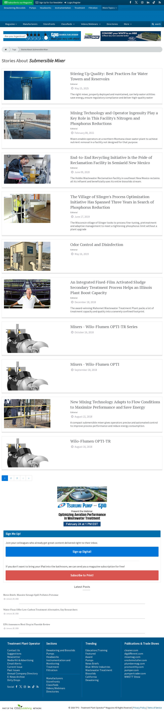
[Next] (23, 478)
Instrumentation (63, 7)
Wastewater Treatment (98, 670)
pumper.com (131, 670)
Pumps (32, 7)
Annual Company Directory (22, 673)
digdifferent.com (133, 653)
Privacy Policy (139, 707)
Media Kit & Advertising (20, 660)
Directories (112, 24)
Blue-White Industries (97, 666)
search (156, 24)
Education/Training (96, 650)
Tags (14, 49)
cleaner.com (131, 650)
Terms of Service (154, 707)
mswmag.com (132, 656)
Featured (90, 653)
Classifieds (67, 24)
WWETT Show (132, 676)
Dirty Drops (13, 680)
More (127, 24)
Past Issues (13, 670)
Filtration (93, 7)
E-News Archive (16, 676)
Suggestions (14, 653)
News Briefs (92, 663)
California (91, 676)
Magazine (10, 24)
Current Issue (14, 666)
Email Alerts (14, 663)
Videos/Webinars (89, 24)
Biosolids (90, 673)
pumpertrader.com (135, 673)
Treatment (80, 7)
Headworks (45, 7)
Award (88, 656)
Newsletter (13, 656)
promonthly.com (134, 666)
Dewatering (92, 680)
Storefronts (49, 24)
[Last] (29, 478)
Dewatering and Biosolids (60, 650)
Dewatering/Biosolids (15, 7)
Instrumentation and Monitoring (58, 661)
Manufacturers (30, 24)
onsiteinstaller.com (135, 660)
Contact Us (13, 650)
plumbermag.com (134, 663)
